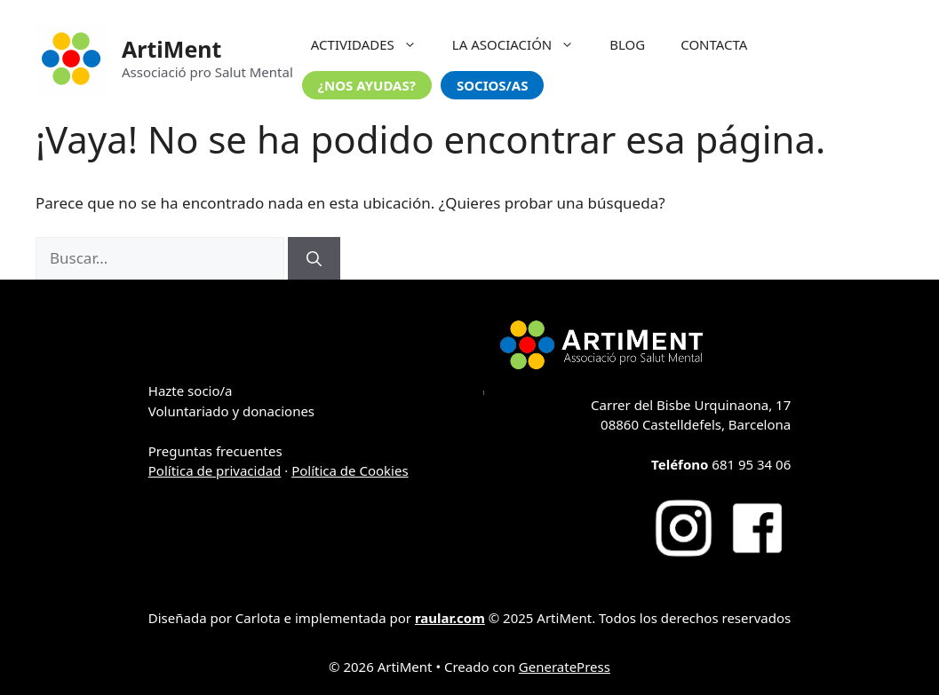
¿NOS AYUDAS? (367, 85)
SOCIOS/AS (493, 85)
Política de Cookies (349, 470)
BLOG (627, 44)
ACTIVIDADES (372, 44)
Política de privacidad (215, 470)
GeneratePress (564, 666)
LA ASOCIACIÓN (522, 44)
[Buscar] (314, 258)
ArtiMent (171, 49)
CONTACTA (713, 44)
